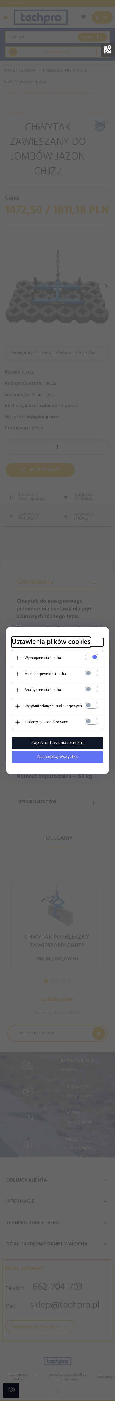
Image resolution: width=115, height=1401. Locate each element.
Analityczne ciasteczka (43, 690)
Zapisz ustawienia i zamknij (57, 743)
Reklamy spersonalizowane (46, 722)
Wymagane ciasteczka (43, 658)
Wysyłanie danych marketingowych (53, 706)
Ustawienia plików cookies (51, 642)
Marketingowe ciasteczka (45, 674)
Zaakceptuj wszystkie (58, 757)
